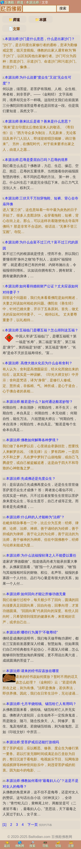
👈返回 (7, 844)
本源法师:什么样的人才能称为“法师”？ (35, 517)
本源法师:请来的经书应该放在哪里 (32, 671)
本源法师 (32, 2)
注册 (71, 845)
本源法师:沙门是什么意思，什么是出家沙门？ (40, 39)
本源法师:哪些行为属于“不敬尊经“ (32, 632)
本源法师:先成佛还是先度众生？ (30, 478)
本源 (42, 19)
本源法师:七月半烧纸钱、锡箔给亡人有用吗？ (41, 704)
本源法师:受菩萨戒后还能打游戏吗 (32, 742)
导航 (45, 845)
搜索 (32, 845)
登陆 (58, 845)
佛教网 (19, 845)
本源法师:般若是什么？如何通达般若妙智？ (39, 401)
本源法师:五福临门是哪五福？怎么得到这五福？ (41, 330)
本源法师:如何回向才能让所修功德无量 (36, 594)
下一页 (32, 824)
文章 (45, 2)
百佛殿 (9, 2)
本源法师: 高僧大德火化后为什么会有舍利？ (38, 363)
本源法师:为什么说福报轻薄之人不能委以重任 (41, 555)
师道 (20, 2)
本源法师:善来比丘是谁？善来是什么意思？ (38, 121)
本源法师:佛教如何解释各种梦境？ (32, 440)
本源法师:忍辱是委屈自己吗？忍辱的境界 (36, 160)
